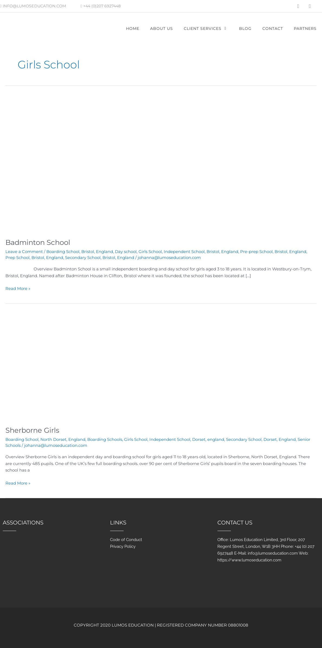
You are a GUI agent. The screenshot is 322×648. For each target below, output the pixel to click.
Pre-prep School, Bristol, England (273, 251)
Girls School (150, 251)
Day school (126, 251)
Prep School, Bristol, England (34, 257)
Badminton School (38, 242)
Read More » (17, 287)
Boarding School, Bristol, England (79, 251)
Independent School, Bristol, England (201, 251)
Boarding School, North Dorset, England (45, 438)
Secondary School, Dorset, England (261, 438)
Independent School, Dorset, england (186, 438)
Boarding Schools (104, 438)
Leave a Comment (24, 251)
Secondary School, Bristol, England (99, 257)
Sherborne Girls (32, 429)
